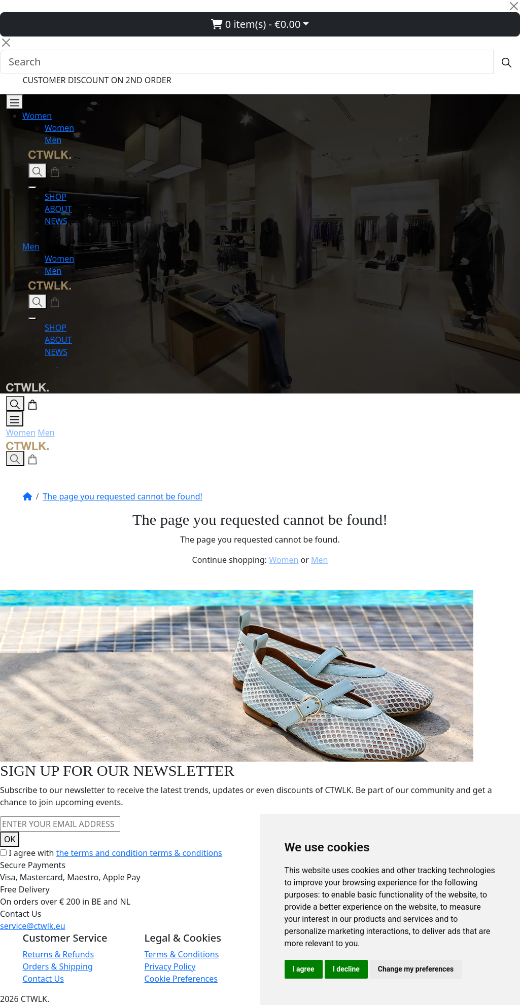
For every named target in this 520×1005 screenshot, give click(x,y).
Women (37, 115)
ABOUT (58, 208)
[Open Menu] (14, 102)
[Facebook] (64, 233)
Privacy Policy (170, 966)
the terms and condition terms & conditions (139, 852)
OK (9, 839)
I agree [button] (304, 969)
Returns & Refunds (58, 954)
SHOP (55, 196)
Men (53, 140)
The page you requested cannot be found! (122, 496)
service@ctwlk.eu (32, 925)
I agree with (115, 852)
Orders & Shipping (58, 966)
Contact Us (43, 978)
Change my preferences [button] (416, 969)
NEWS (56, 221)
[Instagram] (51, 233)
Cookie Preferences (181, 978)
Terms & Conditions (182, 954)
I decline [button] (346, 969)
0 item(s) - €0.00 (256, 24)
